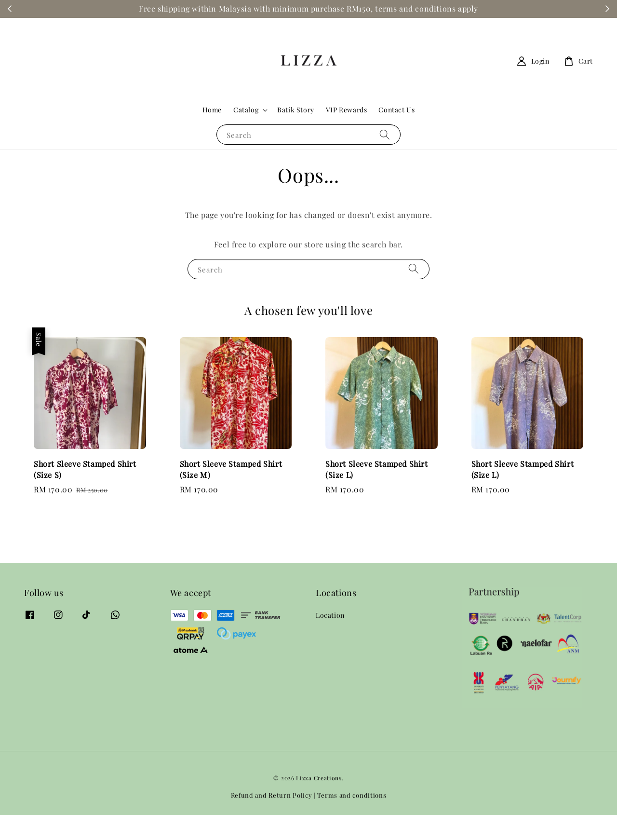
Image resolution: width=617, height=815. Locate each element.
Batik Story (295, 109)
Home (212, 109)
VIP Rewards (346, 109)
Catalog (245, 110)
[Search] (384, 134)
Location (330, 615)
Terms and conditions (351, 795)
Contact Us (396, 109)
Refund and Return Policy (271, 795)
